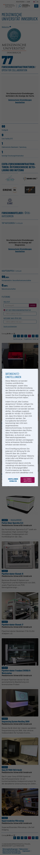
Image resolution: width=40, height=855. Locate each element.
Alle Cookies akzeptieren (27, 480)
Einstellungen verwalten (13, 480)
